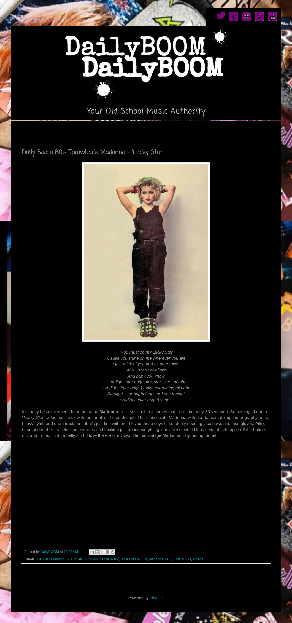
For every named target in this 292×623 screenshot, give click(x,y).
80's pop (91, 559)
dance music (109, 559)
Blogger (156, 598)
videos (198, 559)
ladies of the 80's (134, 559)
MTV (168, 559)
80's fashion (55, 559)
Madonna (156, 559)
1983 (40, 559)
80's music (74, 559)
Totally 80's (182, 559)
